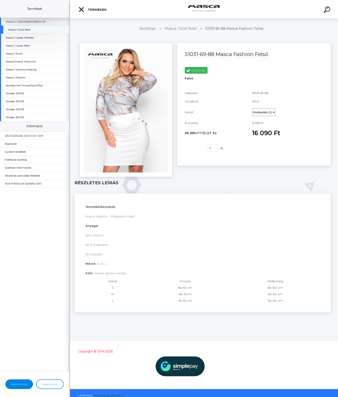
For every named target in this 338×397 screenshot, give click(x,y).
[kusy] (212, 148)
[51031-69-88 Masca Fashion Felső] (126, 45)
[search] (328, 10)
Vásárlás (193, 148)
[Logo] (204, 9)
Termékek (92, 9)
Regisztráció (50, 384)
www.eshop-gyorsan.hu (109, 395)
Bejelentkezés (19, 384)
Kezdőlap (147, 28)
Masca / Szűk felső (181, 28)
